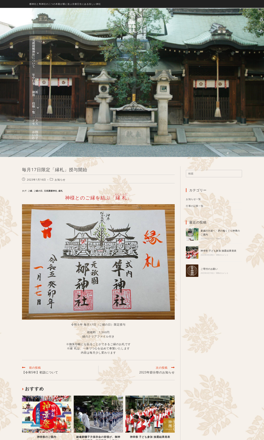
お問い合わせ (190, 40)
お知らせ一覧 (193, 110)
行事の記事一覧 (194, 117)
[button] (81, 40)
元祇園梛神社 (50, 102)
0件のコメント (222, 150)
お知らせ (60, 91)
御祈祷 (131, 40)
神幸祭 (146, 399)
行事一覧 (148, 411)
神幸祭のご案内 (46, 348)
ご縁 (30, 102)
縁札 (60, 102)
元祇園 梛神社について (82, 40)
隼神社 (146, 390)
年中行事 (113, 40)
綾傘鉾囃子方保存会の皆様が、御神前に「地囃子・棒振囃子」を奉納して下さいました (98, 352)
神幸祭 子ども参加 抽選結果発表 (150, 348)
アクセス (169, 40)
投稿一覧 (150, 40)
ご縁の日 (38, 102)
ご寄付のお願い (209, 180)
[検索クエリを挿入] (214, 85)
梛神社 (146, 386)
